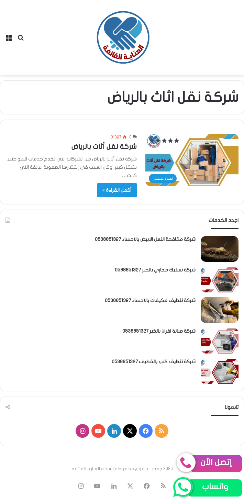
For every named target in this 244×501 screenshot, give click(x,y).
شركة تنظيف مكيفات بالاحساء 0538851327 (150, 300)
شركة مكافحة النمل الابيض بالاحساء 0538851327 (145, 239)
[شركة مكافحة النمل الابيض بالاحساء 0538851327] (220, 249)
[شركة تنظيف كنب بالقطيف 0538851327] (220, 371)
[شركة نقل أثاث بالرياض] (192, 160)
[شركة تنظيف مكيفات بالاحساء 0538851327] (220, 310)
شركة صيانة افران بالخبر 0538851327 (159, 331)
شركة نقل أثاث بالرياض (104, 146)
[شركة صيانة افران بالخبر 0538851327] (220, 341)
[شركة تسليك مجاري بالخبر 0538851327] (220, 279)
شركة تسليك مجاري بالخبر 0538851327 (155, 269)
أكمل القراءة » (117, 190)
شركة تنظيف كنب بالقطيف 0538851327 (154, 361)
